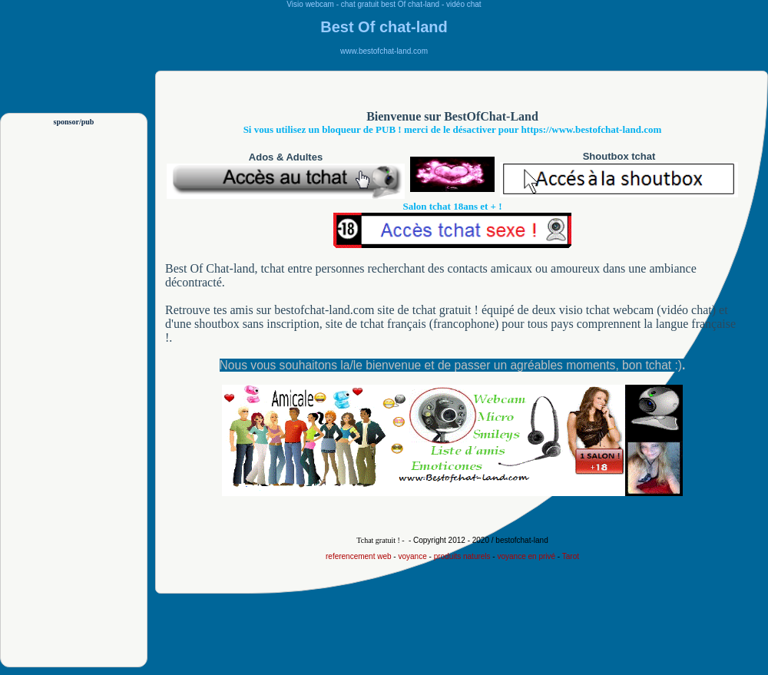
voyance (412, 556)
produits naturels (462, 556)
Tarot (570, 556)
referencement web (359, 556)
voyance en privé (526, 556)
